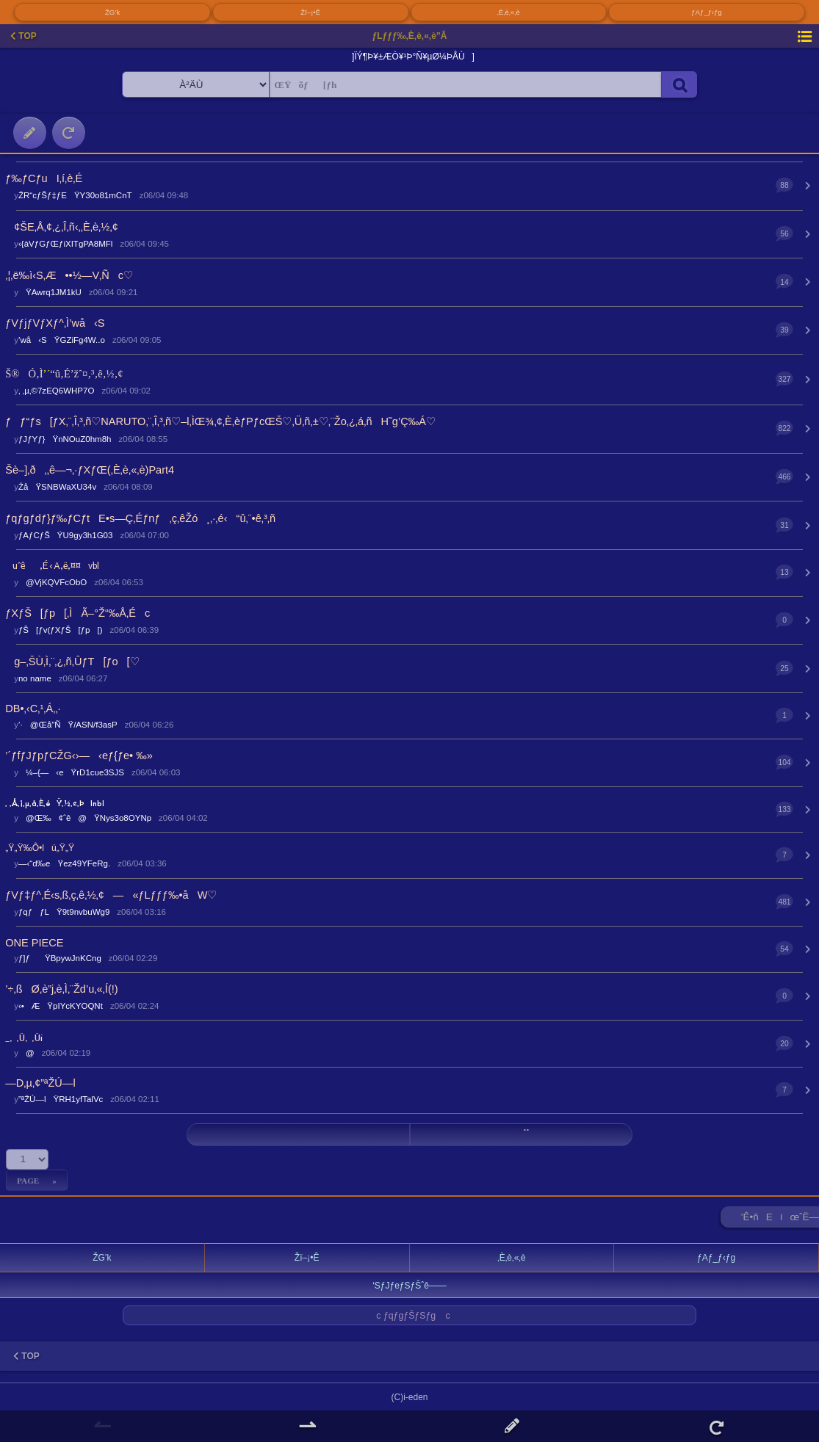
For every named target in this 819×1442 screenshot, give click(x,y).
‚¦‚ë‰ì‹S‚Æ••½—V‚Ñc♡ (69, 275)
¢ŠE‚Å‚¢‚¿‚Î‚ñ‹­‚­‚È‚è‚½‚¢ (61, 227)
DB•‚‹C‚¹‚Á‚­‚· (32, 708)
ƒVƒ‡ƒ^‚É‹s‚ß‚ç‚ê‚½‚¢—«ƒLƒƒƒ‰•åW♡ (111, 895)
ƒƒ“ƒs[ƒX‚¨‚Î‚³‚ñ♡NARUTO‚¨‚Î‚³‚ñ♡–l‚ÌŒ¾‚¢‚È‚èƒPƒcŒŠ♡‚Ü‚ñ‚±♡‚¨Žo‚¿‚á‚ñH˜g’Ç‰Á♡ (220, 421)
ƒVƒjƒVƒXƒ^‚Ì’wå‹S (54, 323)
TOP (23, 36)
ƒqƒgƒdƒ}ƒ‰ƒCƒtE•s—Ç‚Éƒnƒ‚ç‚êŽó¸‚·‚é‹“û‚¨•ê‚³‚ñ (140, 518)
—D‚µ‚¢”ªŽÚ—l (40, 1083)
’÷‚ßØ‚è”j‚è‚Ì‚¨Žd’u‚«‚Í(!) (61, 989)
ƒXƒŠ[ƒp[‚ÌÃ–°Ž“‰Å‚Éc (77, 613)
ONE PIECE (34, 943)
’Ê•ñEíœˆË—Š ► (780, 1219)
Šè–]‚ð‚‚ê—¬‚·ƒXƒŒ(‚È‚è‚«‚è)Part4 (89, 470)
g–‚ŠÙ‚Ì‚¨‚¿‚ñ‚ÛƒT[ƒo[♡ (72, 661)
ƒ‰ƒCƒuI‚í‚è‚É (43, 178)
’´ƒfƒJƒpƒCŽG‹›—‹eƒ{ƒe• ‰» (79, 755)
